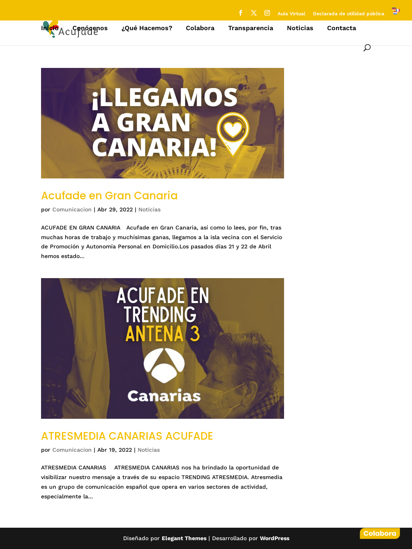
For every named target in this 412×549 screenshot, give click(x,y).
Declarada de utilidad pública (348, 13)
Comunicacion (72, 209)
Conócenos (90, 28)
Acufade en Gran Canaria (109, 195)
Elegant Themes (184, 538)
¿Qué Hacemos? (147, 28)
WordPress (274, 538)
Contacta (341, 28)
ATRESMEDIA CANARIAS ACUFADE (127, 436)
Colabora (200, 28)
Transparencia (250, 28)
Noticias (300, 28)
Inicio (50, 28)
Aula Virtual (291, 13)
